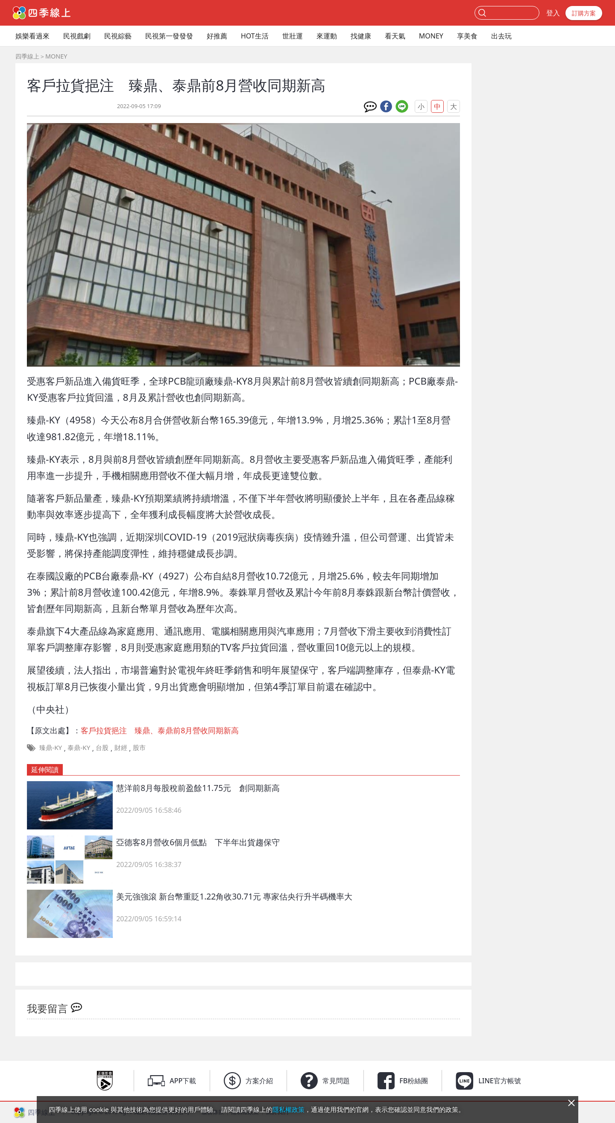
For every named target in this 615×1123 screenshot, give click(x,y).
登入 (553, 13)
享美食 (467, 36)
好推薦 (217, 36)
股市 (139, 747)
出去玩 (501, 36)
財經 (120, 747)
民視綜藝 (118, 36)
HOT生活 (255, 36)
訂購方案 (584, 13)
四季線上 (27, 56)
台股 (102, 747)
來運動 (326, 36)
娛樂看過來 (32, 36)
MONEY (431, 36)
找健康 (361, 36)
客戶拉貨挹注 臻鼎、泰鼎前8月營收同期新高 (160, 730)
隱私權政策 (288, 1109)
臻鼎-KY (50, 747)
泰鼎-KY (78, 747)
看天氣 (395, 36)
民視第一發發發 (169, 36)
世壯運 (292, 36)
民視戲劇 (77, 36)
